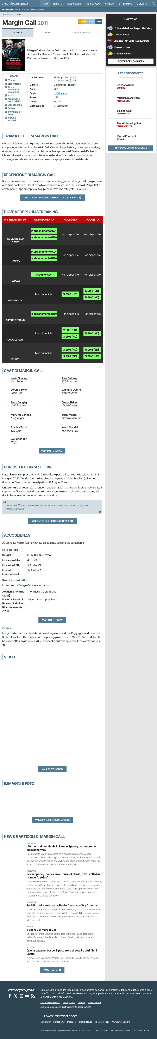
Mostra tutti (52, 969)
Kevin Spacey (19, 378)
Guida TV (142, 3)
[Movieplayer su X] (15, 996)
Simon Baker (69, 402)
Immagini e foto (14, 113)
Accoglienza (15, 104)
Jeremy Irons (19, 389)
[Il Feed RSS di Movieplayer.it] (33, 996)
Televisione (74, 3)
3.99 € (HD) (70, 294)
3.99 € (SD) (70, 356)
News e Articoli (82, 32)
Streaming (125, 3)
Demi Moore (69, 414)
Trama (11, 80)
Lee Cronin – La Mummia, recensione (29, 9)
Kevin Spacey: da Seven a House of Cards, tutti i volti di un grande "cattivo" (64, 875)
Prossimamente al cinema (131, 148)
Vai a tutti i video (52, 769)
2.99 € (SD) (70, 330)
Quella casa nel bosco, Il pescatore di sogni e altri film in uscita (62, 952)
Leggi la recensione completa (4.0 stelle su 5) (52, 197)
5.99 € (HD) (92, 297)
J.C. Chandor (60, 93)
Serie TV (57, 3)
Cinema (109, 3)
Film (45, 3)
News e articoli (12, 118)
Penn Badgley (19, 402)
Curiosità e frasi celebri (14, 100)
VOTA (99, 21)
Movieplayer (8, 14)
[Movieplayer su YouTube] (27, 996)
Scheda (18, 32)
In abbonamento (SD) (44, 230)
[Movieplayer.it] (15, 3)
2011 (56, 89)
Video (47, 32)
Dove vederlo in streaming (13, 89)
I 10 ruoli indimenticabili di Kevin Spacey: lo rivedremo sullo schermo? (61, 848)
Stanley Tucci (19, 427)
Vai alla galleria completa (52, 819)
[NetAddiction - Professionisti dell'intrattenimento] (66, 1016)
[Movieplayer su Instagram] (21, 996)
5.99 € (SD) (92, 290)
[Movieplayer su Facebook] (10, 996)
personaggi (93, 3)
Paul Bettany (69, 378)
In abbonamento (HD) (44, 237)
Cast (10, 95)
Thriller (71, 84)
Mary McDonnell (21, 414)
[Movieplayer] (21, 989)
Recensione (14, 83)
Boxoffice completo (131, 61)
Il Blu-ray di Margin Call (42, 929)
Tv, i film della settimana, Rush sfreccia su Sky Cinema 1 (63, 905)
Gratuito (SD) (44, 274)
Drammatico (60, 84)
